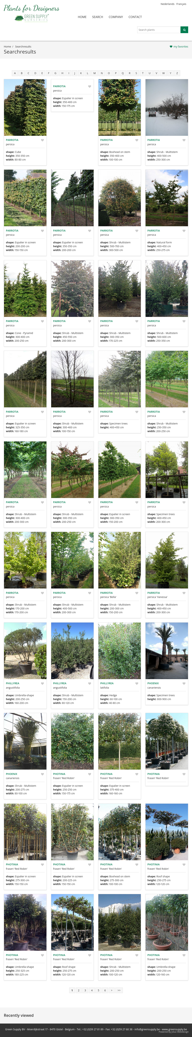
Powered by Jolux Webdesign (174, 1031)
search (97, 17)
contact (135, 17)
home (82, 17)
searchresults (23, 46)
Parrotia (12, 140)
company (116, 17)
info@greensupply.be (147, 1029)
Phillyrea (12, 683)
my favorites (181, 46)
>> (118, 990)
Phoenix (153, 683)
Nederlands (168, 4)
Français (181, 4)
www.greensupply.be (174, 1029)
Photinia (59, 774)
